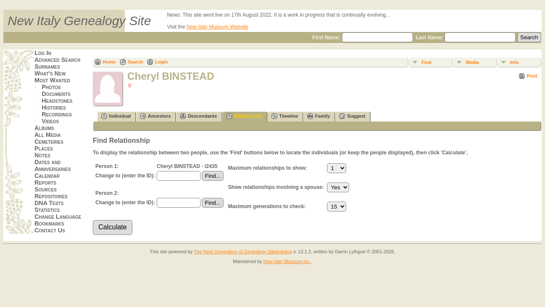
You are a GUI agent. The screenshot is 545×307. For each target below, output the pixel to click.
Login (161, 61)
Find (426, 62)
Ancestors (155, 116)
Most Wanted (52, 80)
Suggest (352, 116)
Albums (44, 128)
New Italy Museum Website (217, 27)
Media (472, 62)
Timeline (285, 116)
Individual (116, 116)
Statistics (47, 209)
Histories (54, 107)
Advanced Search (57, 59)
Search (135, 61)
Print (532, 75)
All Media (47, 134)
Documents (56, 93)
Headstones (57, 100)
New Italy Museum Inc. (287, 261)
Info (514, 62)
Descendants (198, 116)
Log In (42, 52)
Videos (50, 121)
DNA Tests (48, 203)
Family (318, 116)
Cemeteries (48, 141)
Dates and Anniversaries (52, 165)
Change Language (57, 216)
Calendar (47, 175)
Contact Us (49, 230)
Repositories (51, 196)
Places (43, 148)
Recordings (57, 114)
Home (109, 61)
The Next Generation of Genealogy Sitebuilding (243, 251)
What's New (50, 73)
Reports (45, 182)
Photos (51, 87)
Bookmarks (49, 223)
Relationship (244, 116)
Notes (42, 155)
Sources (45, 189)
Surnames (47, 66)
